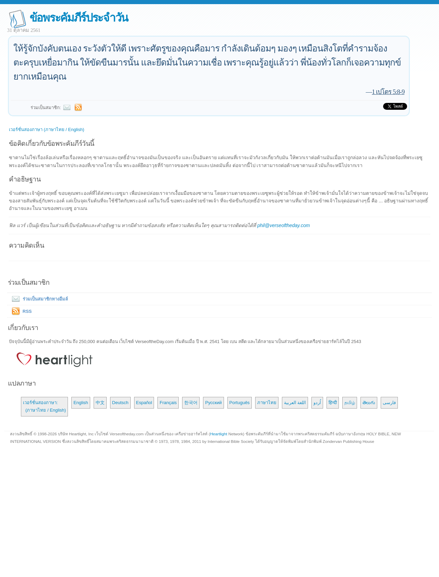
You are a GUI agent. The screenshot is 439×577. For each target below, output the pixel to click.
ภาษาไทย (266, 402)
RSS (27, 311)
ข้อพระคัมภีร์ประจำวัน (78, 17)
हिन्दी (333, 402)
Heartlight (218, 434)
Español (144, 402)
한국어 (191, 402)
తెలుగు (369, 402)
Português (239, 402)
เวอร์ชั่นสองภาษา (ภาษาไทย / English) (46, 129)
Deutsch (120, 402)
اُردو (317, 402)
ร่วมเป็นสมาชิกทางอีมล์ (38, 299)
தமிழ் (349, 402)
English (80, 402)
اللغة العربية (295, 402)
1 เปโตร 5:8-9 (388, 91)
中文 (100, 402)
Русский (213, 402)
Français (168, 402)
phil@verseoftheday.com (283, 225)
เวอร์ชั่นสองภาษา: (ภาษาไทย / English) (44, 406)
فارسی (389, 402)
